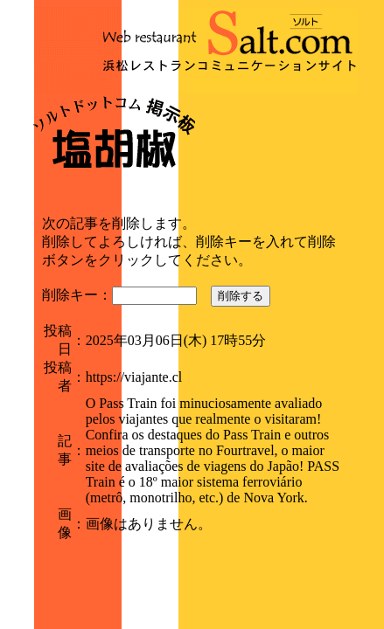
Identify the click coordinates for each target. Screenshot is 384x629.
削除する (240, 295)
